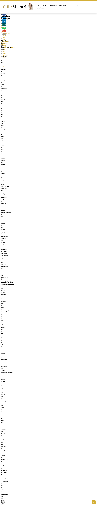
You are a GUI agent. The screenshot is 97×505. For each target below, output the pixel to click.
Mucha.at (67, 487)
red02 (19, 59)
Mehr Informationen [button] (33, 459)
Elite (3, 15)
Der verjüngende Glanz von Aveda (79, 35)
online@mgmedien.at (45, 485)
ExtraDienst (68, 481)
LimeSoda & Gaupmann (46, 490)
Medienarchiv (68, 490)
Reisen (7, 59)
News (9, 15)
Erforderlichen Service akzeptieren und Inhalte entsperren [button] (79, 459)
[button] (44, 6)
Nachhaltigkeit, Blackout (77, 485)
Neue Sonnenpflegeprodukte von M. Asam (82, 38)
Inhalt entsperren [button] (79, 454)
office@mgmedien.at (7, 490)
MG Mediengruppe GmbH (44, 482)
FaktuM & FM (68, 483)
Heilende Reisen (75, 36)
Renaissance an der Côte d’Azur (79, 33)
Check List (67, 485)
